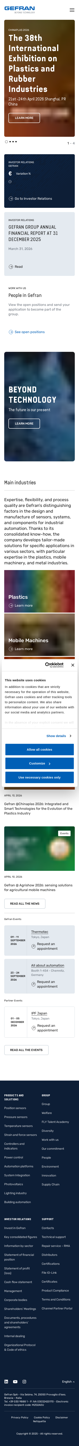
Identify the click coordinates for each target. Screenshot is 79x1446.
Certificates (49, 1281)
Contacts (48, 1228)
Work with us (50, 1140)
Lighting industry (15, 1193)
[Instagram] (26, 1381)
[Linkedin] (8, 1381)
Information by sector (18, 1246)
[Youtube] (17, 1381)
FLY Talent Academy (55, 1122)
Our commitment (53, 1149)
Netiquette (39, 1421)
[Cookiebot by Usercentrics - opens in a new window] (47, 665)
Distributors (49, 1255)
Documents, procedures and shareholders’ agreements (20, 1322)
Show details (56, 736)
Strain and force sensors (20, 1135)
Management (13, 1291)
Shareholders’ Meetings (20, 1309)
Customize (39, 763)
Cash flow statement (18, 1282)
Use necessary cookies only (39, 777)
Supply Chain (50, 1184)
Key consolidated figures (20, 1237)
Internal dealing (14, 1336)
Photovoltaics (13, 1184)
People (46, 1157)
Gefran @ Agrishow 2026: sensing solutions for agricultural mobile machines (38, 887)
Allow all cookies (39, 749)
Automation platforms (18, 1166)
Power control (13, 1157)
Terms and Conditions (56, 1299)
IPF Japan (39, 1013)
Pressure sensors (15, 1117)
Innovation (49, 1175)
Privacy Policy (19, 1417)
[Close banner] (72, 665)
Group (46, 1104)
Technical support (54, 1237)
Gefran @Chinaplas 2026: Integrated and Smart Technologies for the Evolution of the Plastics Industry (38, 808)
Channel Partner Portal (57, 1308)
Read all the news (24, 904)
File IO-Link (49, 1273)
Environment (50, 1166)
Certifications (51, 1264)
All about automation (47, 965)
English (67, 1381)
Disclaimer (61, 1417)
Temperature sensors (18, 1126)
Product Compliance (55, 1290)
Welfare (47, 1113)
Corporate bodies (15, 1300)
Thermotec (39, 932)
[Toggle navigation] (72, 10)
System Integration (17, 1175)
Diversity (48, 1131)
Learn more (24, 118)
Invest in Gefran (14, 1228)
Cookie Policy (42, 1417)
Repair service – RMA (56, 1246)
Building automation (17, 1202)
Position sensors (15, 1108)
